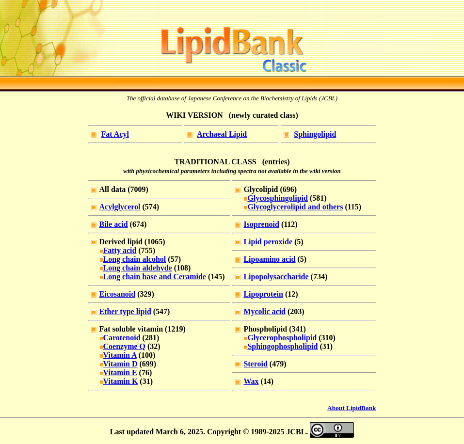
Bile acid (113, 224)
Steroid (255, 364)
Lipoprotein (263, 294)
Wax (250, 381)
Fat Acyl (115, 134)
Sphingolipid (315, 134)
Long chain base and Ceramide (154, 276)
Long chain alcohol (134, 259)
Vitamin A (120, 355)
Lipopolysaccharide (275, 276)
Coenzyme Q (124, 346)
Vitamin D (120, 364)
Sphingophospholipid (282, 346)
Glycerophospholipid (282, 337)
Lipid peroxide (267, 242)
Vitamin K (120, 381)
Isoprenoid (261, 224)
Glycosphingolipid (277, 198)
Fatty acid (120, 250)
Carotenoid (122, 337)
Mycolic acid (264, 311)
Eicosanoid (117, 294)
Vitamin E (120, 372)
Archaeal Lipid (222, 134)
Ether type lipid (125, 311)
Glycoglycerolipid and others (295, 207)
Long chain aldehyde (137, 268)
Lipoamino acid (269, 259)
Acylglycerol (120, 207)
